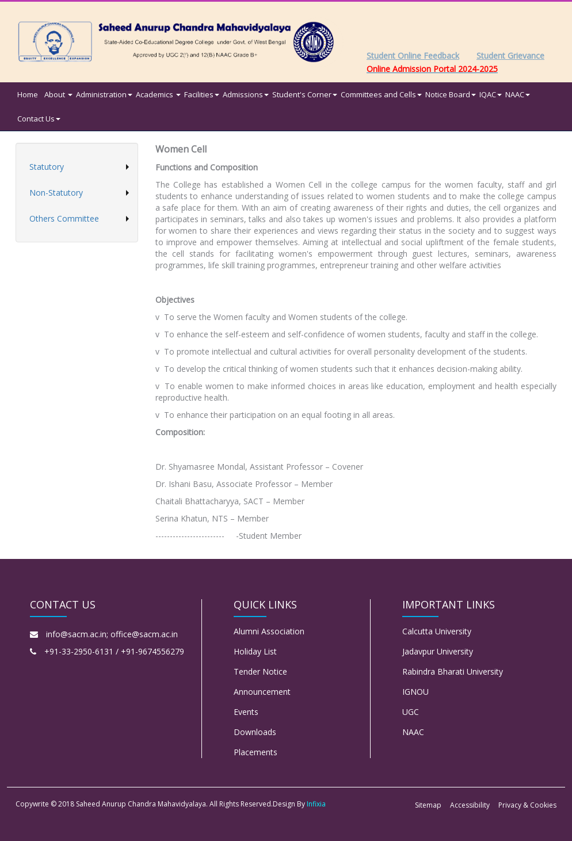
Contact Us (38, 118)
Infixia (316, 804)
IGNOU (415, 691)
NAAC (517, 94)
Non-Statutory (56, 192)
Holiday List (255, 651)
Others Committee (64, 218)
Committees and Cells (381, 94)
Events (246, 711)
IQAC (490, 94)
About (58, 94)
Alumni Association (269, 631)
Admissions (246, 94)
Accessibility (470, 805)
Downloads (255, 731)
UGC (410, 711)
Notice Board (450, 94)
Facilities (201, 94)
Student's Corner (304, 94)
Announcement (262, 691)
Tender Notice (260, 671)
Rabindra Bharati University (452, 671)
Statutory (46, 166)
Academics (158, 94)
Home (27, 94)
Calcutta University (436, 631)
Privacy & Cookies (527, 805)
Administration (104, 94)
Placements (255, 752)
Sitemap (428, 805)
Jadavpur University (437, 651)
